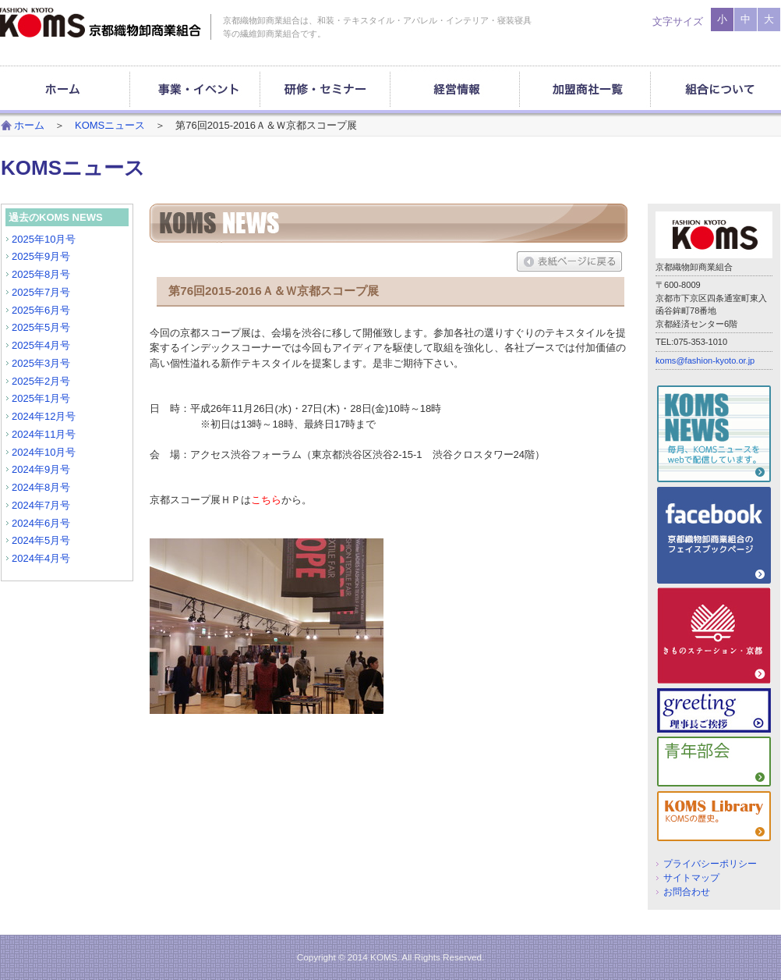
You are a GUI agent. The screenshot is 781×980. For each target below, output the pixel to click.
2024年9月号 (41, 469)
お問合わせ (686, 891)
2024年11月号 (44, 434)
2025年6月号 (41, 310)
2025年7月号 (41, 292)
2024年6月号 (41, 523)
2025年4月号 (41, 345)
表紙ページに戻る (569, 261)
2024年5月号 (41, 540)
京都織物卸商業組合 (100, 22)
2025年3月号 (41, 363)
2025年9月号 (41, 256)
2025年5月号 (41, 327)
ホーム (29, 125)
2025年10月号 (44, 239)
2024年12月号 (44, 416)
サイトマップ (691, 877)
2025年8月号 (41, 274)
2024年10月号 (44, 452)
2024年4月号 (41, 558)
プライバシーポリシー (710, 863)
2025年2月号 (41, 381)
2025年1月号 (41, 398)
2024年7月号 (41, 505)
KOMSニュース (110, 125)
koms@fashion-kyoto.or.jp (705, 360)
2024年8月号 (41, 487)
